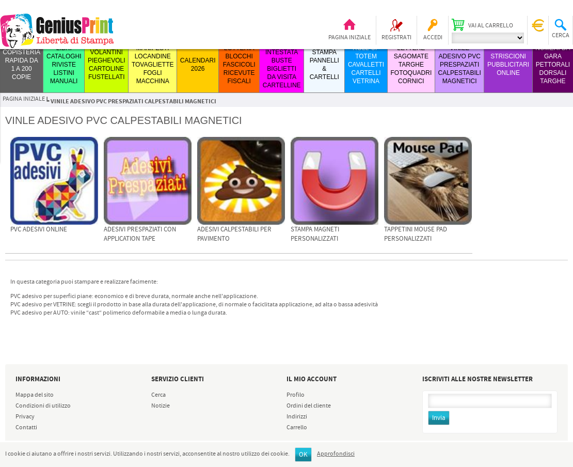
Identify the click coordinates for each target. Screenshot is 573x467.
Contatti (26, 428)
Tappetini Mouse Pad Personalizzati (415, 234)
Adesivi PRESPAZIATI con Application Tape (140, 234)
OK (303, 454)
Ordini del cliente (308, 406)
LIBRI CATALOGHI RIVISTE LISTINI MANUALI (64, 64)
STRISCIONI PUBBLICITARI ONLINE (508, 64)
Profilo (295, 395)
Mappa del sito (34, 395)
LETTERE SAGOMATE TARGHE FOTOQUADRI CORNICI (411, 64)
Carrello (296, 428)
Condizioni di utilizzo (43, 406)
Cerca (158, 395)
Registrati (396, 38)
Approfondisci (336, 454)
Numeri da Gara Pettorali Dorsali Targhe (552, 64)
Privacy (25, 417)
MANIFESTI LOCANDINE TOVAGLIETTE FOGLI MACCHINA (153, 64)
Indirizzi (296, 417)
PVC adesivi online (38, 229)
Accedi (432, 38)
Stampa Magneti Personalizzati (315, 234)
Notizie (160, 406)
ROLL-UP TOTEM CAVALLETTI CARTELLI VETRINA (366, 64)
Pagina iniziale (349, 38)
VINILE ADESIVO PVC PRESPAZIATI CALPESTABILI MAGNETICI (459, 64)
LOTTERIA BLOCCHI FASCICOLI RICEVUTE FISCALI (239, 64)
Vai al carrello (490, 26)
